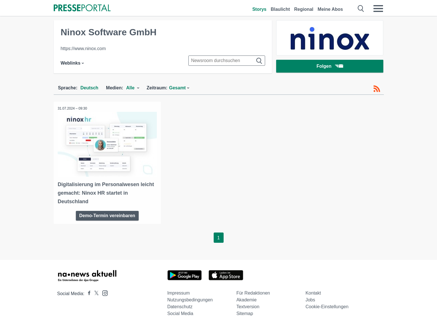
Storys (259, 9)
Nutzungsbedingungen (190, 299)
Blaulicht (280, 9)
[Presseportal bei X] (95, 293)
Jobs (310, 299)
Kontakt (313, 292)
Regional (303, 9)
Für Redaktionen (253, 292)
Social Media (180, 313)
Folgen (330, 66)
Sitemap (244, 313)
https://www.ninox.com (83, 48)
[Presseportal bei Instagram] (103, 292)
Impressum (178, 292)
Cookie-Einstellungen (326, 306)
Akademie (246, 299)
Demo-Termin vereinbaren (107, 215)
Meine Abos (330, 9)
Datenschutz (180, 306)
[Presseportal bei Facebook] (87, 293)
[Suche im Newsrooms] (226, 60)
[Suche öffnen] (361, 9)
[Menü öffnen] (378, 9)
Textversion (247, 306)
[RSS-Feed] (376, 89)
